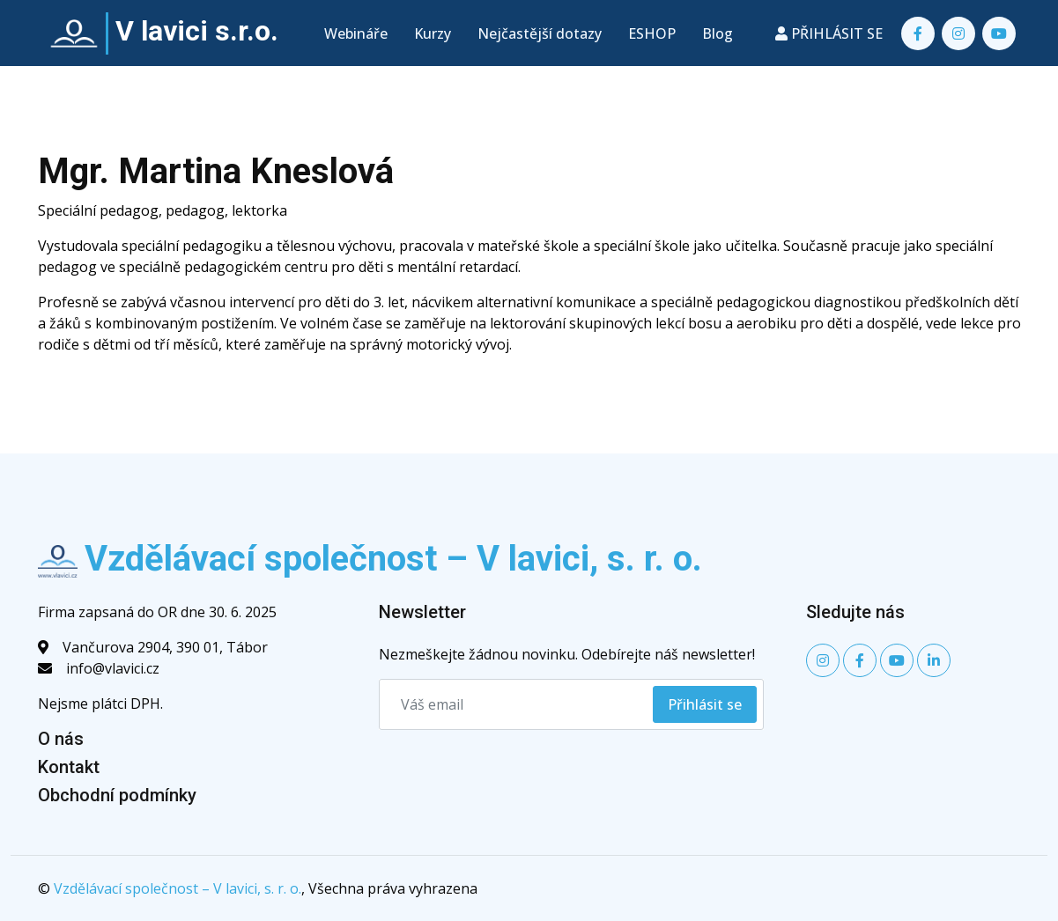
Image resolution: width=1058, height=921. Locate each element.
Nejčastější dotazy (539, 33)
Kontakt (69, 766)
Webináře (356, 33)
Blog (717, 33)
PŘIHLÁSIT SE (829, 33)
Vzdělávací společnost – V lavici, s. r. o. (177, 888)
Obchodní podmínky (117, 795)
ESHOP (652, 33)
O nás (61, 738)
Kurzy (432, 33)
